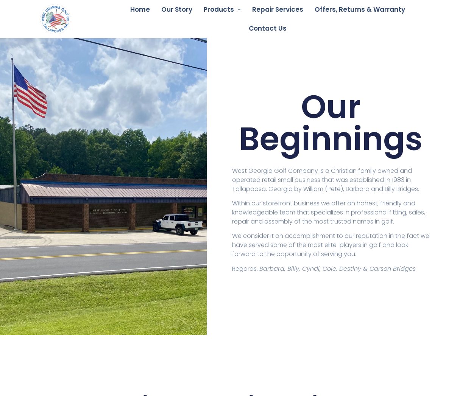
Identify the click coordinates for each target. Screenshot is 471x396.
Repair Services (277, 9)
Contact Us (268, 28)
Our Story (176, 9)
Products (222, 9)
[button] (222, 9)
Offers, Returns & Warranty (360, 9)
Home (140, 9)
